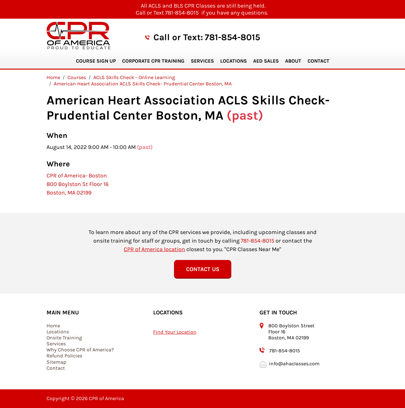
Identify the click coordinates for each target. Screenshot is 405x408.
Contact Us (202, 269)
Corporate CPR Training (153, 61)
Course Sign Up (96, 61)
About (293, 61)
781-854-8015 (232, 37)
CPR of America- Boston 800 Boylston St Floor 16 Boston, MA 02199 (78, 184)
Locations (233, 61)
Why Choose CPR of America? (80, 350)
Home (53, 326)
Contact (318, 61)
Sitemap (56, 362)
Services (202, 61)
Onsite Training (64, 338)
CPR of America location (154, 249)
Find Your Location (174, 332)
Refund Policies (64, 356)
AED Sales (266, 61)
